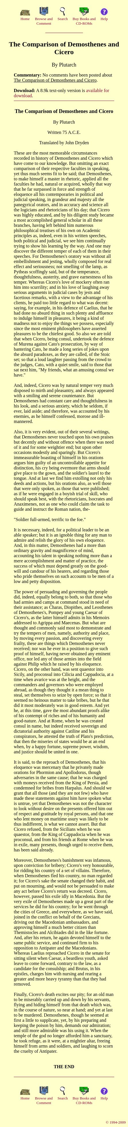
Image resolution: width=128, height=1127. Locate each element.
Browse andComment (44, 21)
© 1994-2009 (116, 1122)
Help (104, 19)
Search (63, 19)
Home (25, 19)
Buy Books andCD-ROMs (84, 21)
